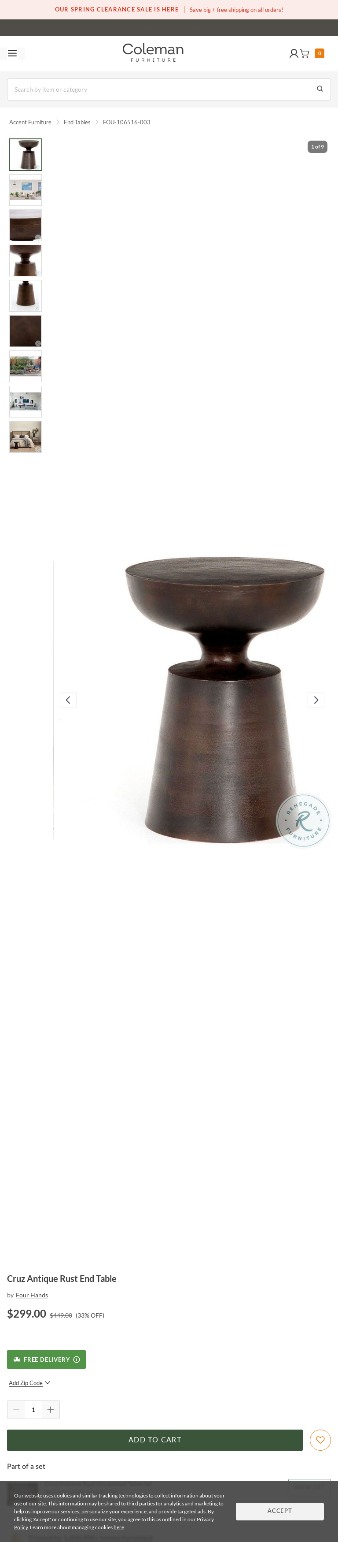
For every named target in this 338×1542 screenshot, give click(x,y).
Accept (280, 1511)
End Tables (77, 122)
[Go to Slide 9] (25, 437)
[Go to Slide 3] (25, 225)
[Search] (169, 89)
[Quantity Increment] (50, 1410)
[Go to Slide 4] (25, 260)
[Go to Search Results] (320, 89)
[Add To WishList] (320, 1440)
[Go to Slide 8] (25, 401)
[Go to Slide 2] (25, 190)
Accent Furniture (30, 122)
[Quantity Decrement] (16, 1410)
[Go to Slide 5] (25, 296)
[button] (294, 54)
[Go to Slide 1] (25, 155)
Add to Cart (155, 1440)
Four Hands (32, 1295)
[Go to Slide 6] (25, 331)
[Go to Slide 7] (25, 366)
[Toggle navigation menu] (12, 54)
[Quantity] (33, 1410)
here (119, 1527)
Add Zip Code (30, 1382)
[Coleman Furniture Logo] (153, 53)
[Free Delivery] (46, 1359)
